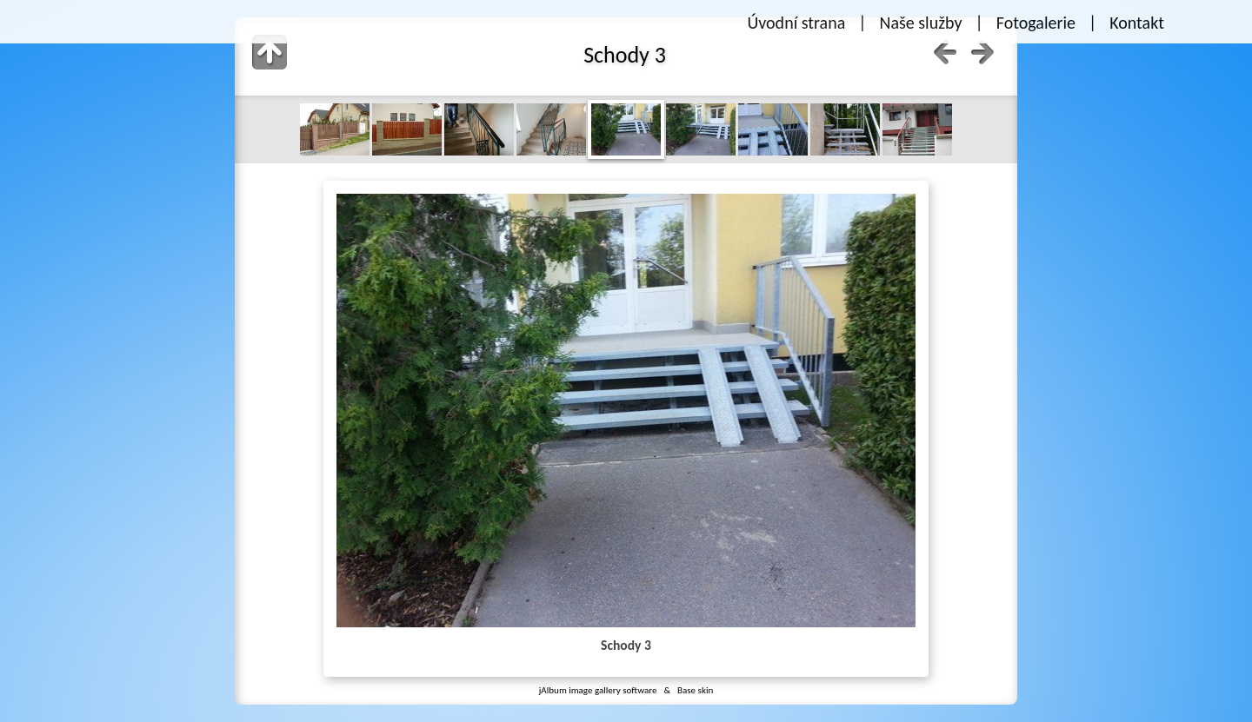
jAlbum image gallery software (598, 690)
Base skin (695, 690)
